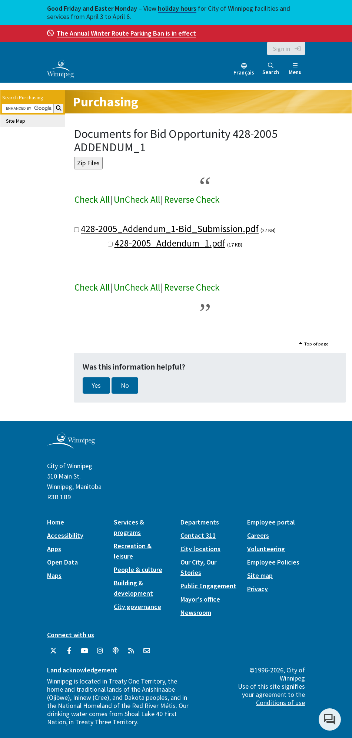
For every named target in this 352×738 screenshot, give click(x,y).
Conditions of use (280, 702)
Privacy (257, 589)
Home (55, 522)
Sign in (281, 48)
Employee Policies (273, 562)
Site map (260, 575)
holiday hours (177, 8)
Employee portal (271, 522)
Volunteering (266, 549)
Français (243, 72)
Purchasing (105, 101)
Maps (54, 575)
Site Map (15, 121)
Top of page (316, 344)
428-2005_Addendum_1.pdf (169, 243)
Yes (96, 385)
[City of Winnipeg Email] (146, 651)
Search (270, 69)
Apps (54, 549)
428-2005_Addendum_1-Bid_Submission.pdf (170, 229)
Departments (199, 522)
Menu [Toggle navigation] (295, 69)
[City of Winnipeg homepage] (71, 445)
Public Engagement (208, 586)
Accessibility (65, 535)
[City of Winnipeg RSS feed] (131, 651)
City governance (137, 606)
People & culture (138, 569)
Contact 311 (198, 535)
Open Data (62, 562)
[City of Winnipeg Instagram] (100, 651)
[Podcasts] (115, 651)
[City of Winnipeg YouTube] (84, 651)
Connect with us (70, 635)
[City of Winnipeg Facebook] (69, 651)
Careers (258, 535)
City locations (200, 549)
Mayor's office (200, 599)
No (125, 385)
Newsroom (195, 612)
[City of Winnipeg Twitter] (53, 651)
